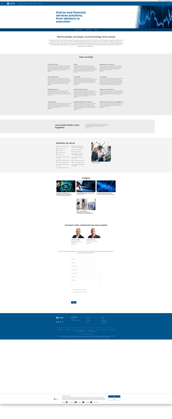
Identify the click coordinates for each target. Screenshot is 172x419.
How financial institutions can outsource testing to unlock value (105, 194)
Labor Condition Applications (80, 331)
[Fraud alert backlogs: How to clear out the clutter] (86, 192)
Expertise (26, 3)
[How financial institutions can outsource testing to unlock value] (106, 192)
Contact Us (160, 0)
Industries (21, 3)
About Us (103, 317)
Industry (87, 318)
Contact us (87, 128)
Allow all (114, 396)
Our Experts (88, 320)
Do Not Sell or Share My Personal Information (79, 330)
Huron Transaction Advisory (75, 320)
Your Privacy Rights (67, 330)
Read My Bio (73, 244)
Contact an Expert (88, 30)
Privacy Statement (59, 330)
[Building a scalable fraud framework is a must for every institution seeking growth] (65, 192)
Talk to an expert (95, 163)
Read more (49, 71)
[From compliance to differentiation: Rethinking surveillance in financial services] (86, 210)
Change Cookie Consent (104, 330)
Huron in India (103, 323)
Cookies (97, 330)
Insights (30, 3)
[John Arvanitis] (78, 238)
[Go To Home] (11, 3)
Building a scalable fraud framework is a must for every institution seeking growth (64, 194)
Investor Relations (167, 0)
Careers (39, 3)
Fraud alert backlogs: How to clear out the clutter (85, 194)
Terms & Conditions (90, 330)
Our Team (35, 3)
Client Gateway (103, 320)
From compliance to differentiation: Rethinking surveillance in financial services (84, 212)
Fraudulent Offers (112, 330)
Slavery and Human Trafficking (91, 331)
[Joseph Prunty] (93, 238)
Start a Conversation (78, 30)
